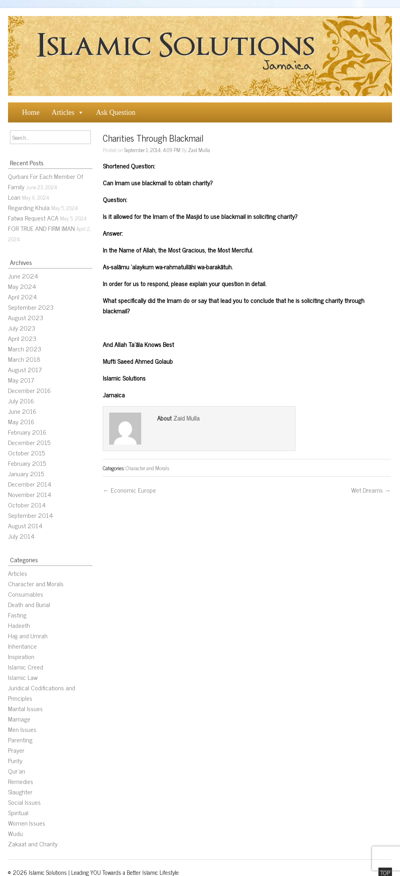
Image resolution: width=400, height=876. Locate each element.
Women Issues (26, 823)
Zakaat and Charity (33, 843)
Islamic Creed (25, 667)
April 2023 (22, 338)
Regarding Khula (29, 207)
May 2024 (22, 286)
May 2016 (21, 421)
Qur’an (16, 771)
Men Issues (22, 729)
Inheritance (22, 646)
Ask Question (116, 112)
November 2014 (29, 494)
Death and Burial (29, 604)
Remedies (20, 781)
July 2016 (21, 400)
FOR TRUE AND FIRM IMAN (41, 228)
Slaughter (20, 791)
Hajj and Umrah (28, 635)
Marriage (19, 719)
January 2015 (26, 473)
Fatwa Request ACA (33, 217)
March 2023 (24, 348)
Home (31, 112)
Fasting (17, 614)
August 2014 (25, 525)
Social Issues (24, 802)
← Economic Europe (129, 490)
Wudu (15, 833)
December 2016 (29, 390)
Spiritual (18, 812)
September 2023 (31, 307)
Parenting (20, 739)
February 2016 (27, 432)
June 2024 (23, 276)
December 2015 (29, 442)
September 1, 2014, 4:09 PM (152, 149)
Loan (14, 197)
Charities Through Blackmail (153, 137)
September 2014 (30, 515)
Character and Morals (36, 583)
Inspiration (21, 656)
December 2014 (29, 484)
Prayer (16, 750)
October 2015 (26, 452)
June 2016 (22, 411)
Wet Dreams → (371, 490)
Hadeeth (19, 625)
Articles (63, 112)
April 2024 (22, 296)
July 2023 (21, 328)
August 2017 (25, 369)
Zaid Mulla (199, 149)
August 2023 (25, 317)
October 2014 (27, 504)
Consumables (25, 594)
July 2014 (21, 536)
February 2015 (27, 463)
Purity (15, 760)
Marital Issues (25, 708)
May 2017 (21, 380)
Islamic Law (23, 677)
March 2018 (24, 359)
